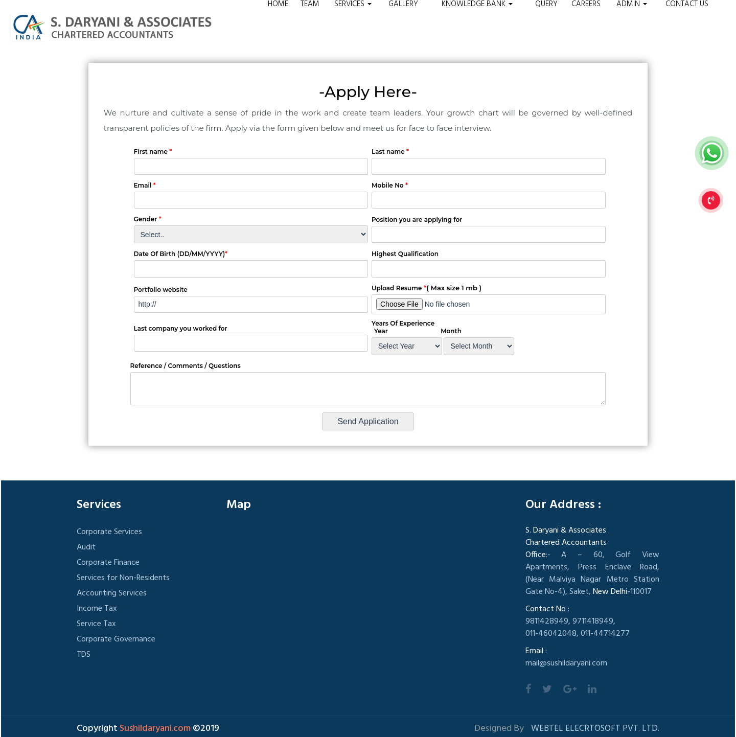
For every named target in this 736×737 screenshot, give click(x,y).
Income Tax (97, 608)
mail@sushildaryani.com (566, 663)
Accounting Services (112, 593)
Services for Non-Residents (123, 578)
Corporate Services (109, 532)
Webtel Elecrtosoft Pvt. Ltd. (595, 728)
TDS (83, 654)
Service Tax (96, 624)
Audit (86, 547)
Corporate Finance (108, 562)
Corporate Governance (116, 639)
